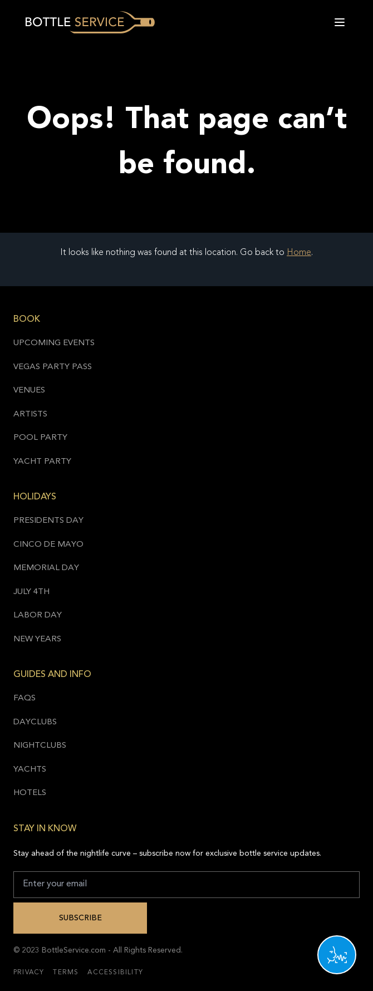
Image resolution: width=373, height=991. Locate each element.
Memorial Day (46, 568)
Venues (29, 390)
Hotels (29, 793)
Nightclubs (39, 746)
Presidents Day (48, 521)
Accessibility (115, 972)
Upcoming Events (54, 343)
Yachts (29, 770)
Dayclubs (35, 722)
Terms (65, 972)
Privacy (28, 972)
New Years (37, 639)
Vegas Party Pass (52, 367)
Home (299, 252)
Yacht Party (42, 462)
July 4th (31, 592)
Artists (30, 414)
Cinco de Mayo (48, 545)
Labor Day (37, 615)
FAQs (24, 698)
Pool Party (40, 438)
